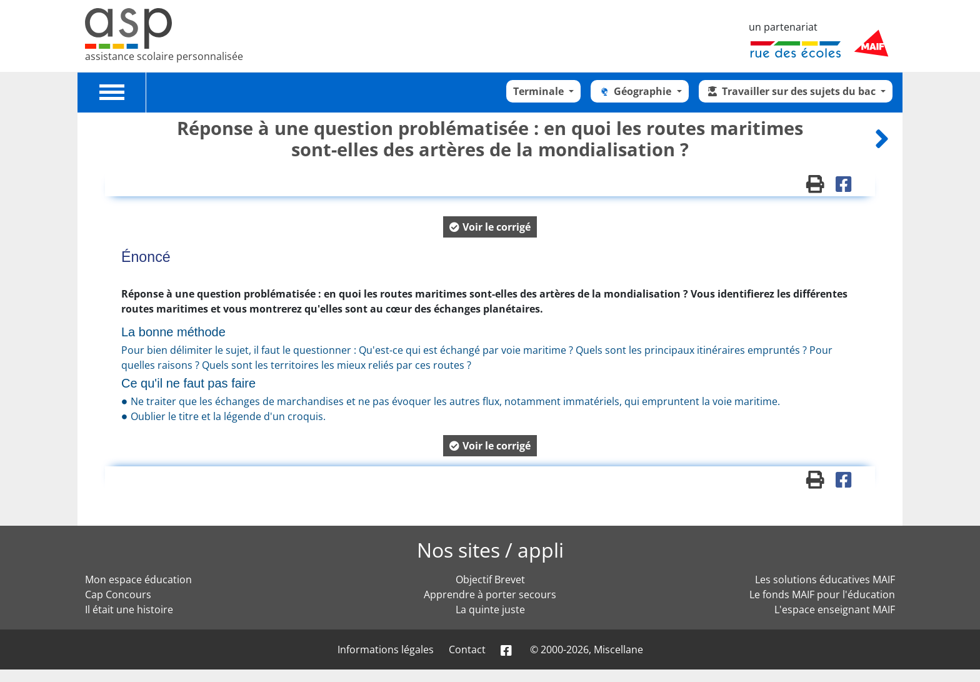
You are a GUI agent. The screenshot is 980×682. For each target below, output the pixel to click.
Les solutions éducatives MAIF (825, 579)
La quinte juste (490, 609)
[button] (490, 227)
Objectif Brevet (490, 579)
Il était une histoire (129, 609)
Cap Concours (118, 594)
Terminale (539, 91)
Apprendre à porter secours (490, 594)
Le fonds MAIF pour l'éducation (822, 594)
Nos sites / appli (490, 549)
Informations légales (386, 649)
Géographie (636, 91)
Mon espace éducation (138, 579)
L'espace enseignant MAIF (834, 609)
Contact (467, 649)
